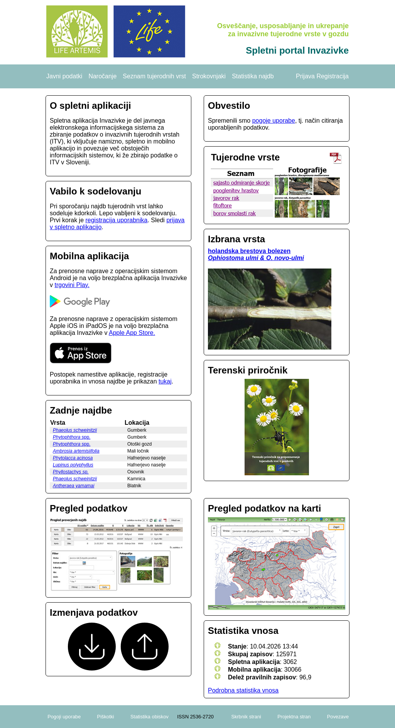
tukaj (165, 381)
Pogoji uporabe (64, 717)
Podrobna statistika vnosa (243, 690)
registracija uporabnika (116, 220)
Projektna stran (294, 717)
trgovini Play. (71, 285)
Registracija (332, 76)
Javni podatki (64, 76)
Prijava (305, 76)
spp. (71, 437)
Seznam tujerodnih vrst (154, 76)
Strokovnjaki (209, 76)
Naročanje (102, 76)
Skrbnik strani (246, 717)
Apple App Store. (132, 332)
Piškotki (105, 717)
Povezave (338, 717)
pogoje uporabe (273, 120)
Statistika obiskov (149, 717)
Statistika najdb (253, 76)
